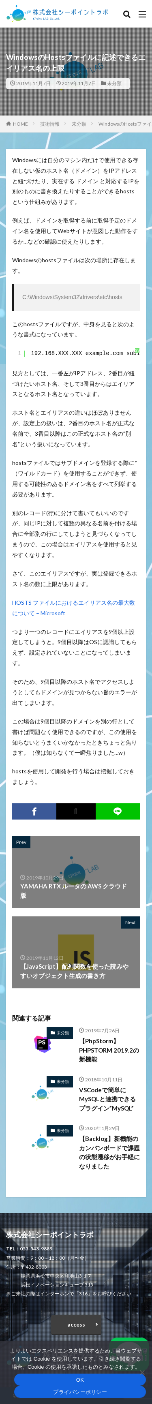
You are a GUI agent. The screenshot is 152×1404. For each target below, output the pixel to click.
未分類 (114, 83)
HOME (20, 124)
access (76, 1324)
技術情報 (50, 124)
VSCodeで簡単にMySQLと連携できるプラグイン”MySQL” (107, 1099)
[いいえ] (142, 1372)
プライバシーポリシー (80, 1392)
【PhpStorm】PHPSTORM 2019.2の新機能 (109, 1050)
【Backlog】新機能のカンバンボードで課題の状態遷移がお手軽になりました (109, 1152)
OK (80, 1380)
